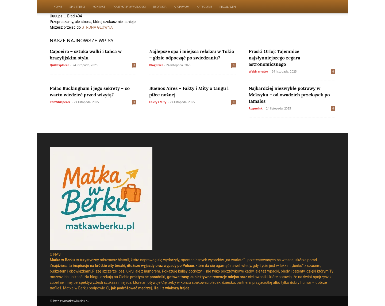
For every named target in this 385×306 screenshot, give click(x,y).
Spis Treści (77, 7)
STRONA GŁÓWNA (97, 27)
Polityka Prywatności (129, 7)
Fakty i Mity (157, 102)
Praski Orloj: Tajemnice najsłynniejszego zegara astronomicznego (274, 57)
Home (57, 7)
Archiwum (181, 7)
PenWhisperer (60, 102)
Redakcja (160, 7)
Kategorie (204, 7)
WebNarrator (258, 71)
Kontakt (99, 7)
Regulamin (228, 7)
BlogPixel (156, 65)
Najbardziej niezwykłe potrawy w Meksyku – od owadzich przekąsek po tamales (289, 94)
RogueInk (256, 108)
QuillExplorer (59, 65)
